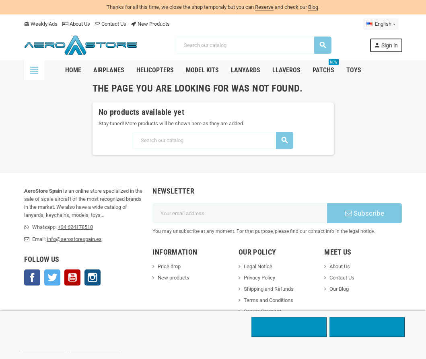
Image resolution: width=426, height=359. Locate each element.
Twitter (52, 277)
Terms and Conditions (268, 300)
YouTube (72, 277)
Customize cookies (94, 348)
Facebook (32, 277)
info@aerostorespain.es (74, 239)
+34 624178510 (75, 227)
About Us (76, 24)
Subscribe (364, 213)
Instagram (92, 277)
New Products (150, 24)
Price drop (169, 266)
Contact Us (110, 24)
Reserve (264, 7)
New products (173, 278)
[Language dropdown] (380, 24)
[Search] (253, 45)
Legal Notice (258, 266)
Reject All (289, 327)
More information (44, 348)
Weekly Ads (41, 24)
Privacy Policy (259, 278)
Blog (313, 7)
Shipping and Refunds (269, 289)
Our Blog (339, 289)
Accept (367, 327)
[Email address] (239, 213)
